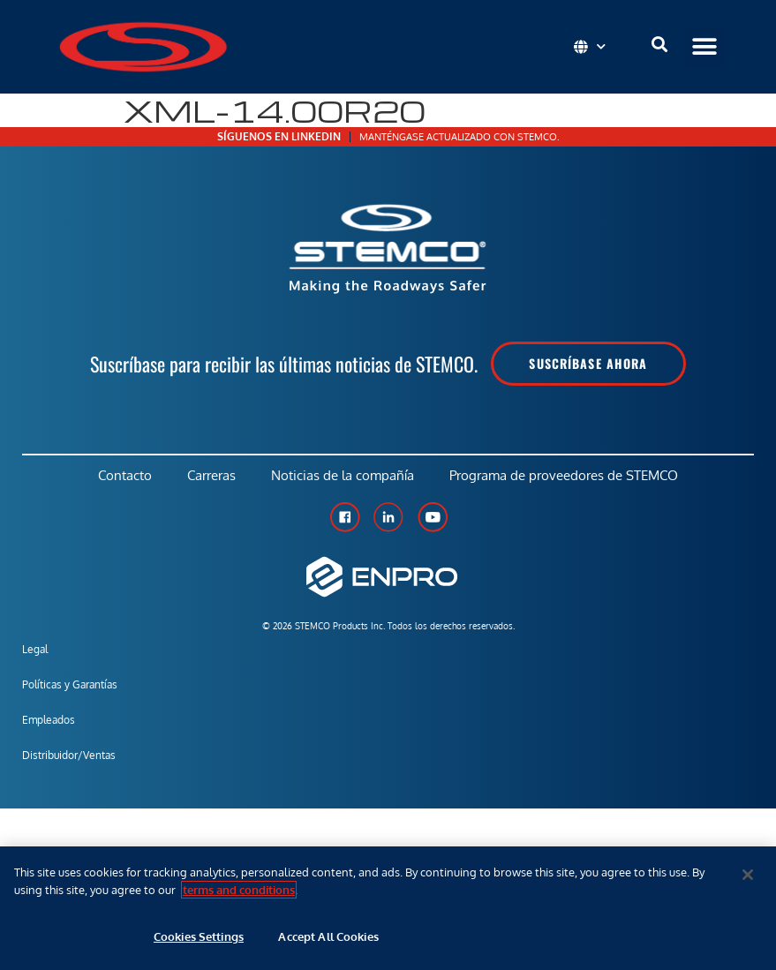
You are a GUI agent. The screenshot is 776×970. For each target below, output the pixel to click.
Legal (35, 649)
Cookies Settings (199, 936)
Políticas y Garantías (69, 684)
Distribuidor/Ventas (69, 755)
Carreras (211, 475)
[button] (704, 47)
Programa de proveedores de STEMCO (563, 475)
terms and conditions (239, 890)
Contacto (125, 475)
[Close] (747, 874)
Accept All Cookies (328, 936)
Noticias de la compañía (342, 475)
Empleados (48, 719)
